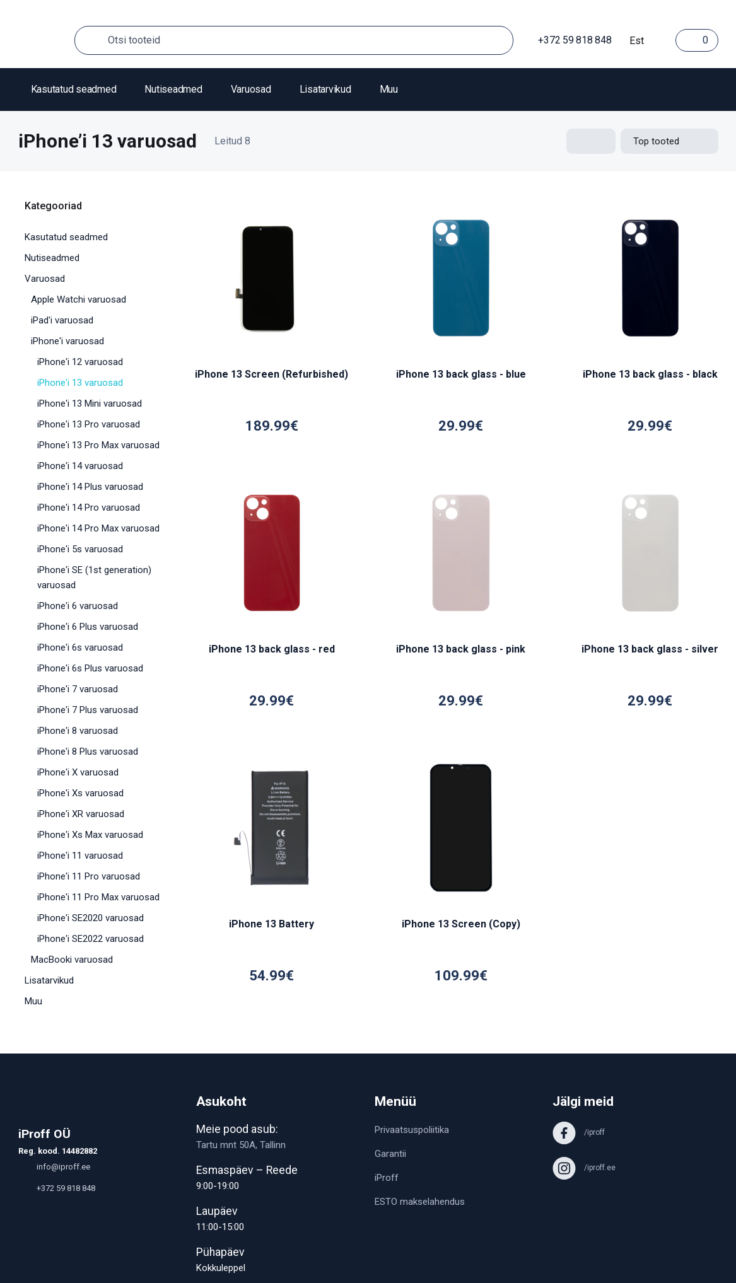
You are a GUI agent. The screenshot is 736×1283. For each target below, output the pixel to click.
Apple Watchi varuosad (78, 299)
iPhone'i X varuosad (78, 772)
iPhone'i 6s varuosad (80, 647)
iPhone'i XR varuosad (80, 814)
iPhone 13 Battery (271, 924)
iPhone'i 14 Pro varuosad (88, 507)
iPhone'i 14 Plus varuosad (90, 486)
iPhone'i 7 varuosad (77, 689)
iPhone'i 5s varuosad (80, 549)
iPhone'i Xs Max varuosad (90, 834)
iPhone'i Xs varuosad (80, 793)
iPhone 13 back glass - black (650, 374)
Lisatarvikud (325, 89)
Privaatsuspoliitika (412, 1129)
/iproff (578, 1132)
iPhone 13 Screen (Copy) (461, 924)
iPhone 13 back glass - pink (460, 649)
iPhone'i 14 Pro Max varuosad (98, 528)
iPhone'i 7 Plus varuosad (87, 710)
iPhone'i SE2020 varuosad (90, 918)
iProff (387, 1177)
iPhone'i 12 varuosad (80, 362)
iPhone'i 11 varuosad (80, 855)
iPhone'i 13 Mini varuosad (89, 403)
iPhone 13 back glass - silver (649, 649)
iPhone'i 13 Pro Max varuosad (98, 445)
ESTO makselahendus (420, 1201)
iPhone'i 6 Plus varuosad (87, 626)
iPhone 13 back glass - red (272, 649)
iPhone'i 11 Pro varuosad (88, 876)
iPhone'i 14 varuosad (80, 466)
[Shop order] (669, 141)
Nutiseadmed (173, 89)
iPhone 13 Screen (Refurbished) (271, 374)
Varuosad (251, 89)
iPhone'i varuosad (67, 341)
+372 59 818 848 (569, 40)
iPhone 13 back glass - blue (461, 374)
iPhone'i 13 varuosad (80, 382)
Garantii (390, 1153)
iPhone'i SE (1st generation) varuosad (94, 577)
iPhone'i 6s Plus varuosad (90, 668)
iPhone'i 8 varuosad (77, 730)
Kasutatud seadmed (74, 89)
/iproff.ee (584, 1167)
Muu (389, 89)
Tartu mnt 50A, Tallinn (241, 1145)
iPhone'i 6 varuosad (77, 606)
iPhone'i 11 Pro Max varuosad (98, 897)
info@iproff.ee (54, 1166)
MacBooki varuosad (72, 959)
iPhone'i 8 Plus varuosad (87, 751)
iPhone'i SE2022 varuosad (90, 938)
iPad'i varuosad (62, 320)
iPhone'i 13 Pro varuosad (88, 424)
